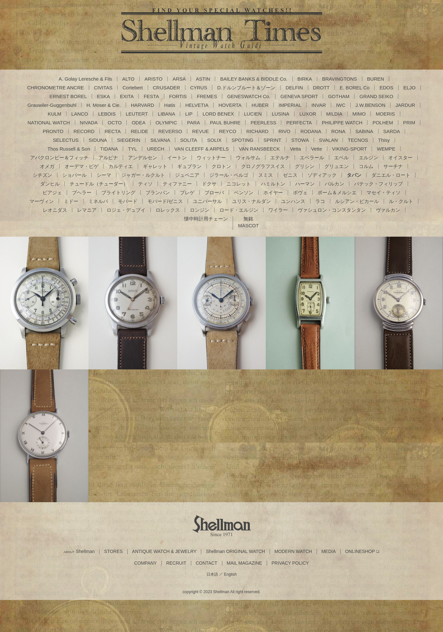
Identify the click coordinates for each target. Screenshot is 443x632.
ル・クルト (401, 201)
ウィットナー (211, 157)
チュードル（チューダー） (99, 183)
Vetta (295, 148)
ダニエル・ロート (390, 175)
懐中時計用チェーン (206, 218)
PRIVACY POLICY (290, 563)
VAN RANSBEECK (259, 148)
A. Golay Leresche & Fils (85, 78)
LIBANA (166, 113)
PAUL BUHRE (225, 122)
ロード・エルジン (238, 210)
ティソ (145, 183)
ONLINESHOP (360, 551)
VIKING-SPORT (349, 148)
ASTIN (203, 78)
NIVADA (89, 122)
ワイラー (278, 210)
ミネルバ (98, 201)
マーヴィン (41, 201)
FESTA (151, 96)
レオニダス (55, 210)
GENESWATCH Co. (248, 96)
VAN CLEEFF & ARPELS (201, 148)
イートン (177, 157)
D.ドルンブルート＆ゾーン (246, 87)
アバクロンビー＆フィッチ (59, 157)
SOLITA (188, 140)
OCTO (115, 122)
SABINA (364, 131)
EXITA (127, 96)
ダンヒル (50, 183)
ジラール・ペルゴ (228, 175)
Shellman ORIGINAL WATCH (235, 551)
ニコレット (239, 183)
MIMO (359, 113)
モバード (127, 201)
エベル (341, 157)
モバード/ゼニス (165, 201)
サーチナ (393, 166)
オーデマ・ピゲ (81, 166)
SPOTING (243, 140)
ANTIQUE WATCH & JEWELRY (164, 551)
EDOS (386, 87)
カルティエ (121, 166)
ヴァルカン (388, 210)
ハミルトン (273, 183)
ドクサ (209, 183)
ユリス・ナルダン (251, 201)
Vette (316, 148)
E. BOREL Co (354, 87)
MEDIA (328, 551)
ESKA (103, 96)
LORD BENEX (218, 113)
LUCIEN (253, 113)
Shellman (79, 551)
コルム (366, 166)
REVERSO (170, 131)
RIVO (284, 131)
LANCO (79, 113)
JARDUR (405, 105)
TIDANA (109, 148)
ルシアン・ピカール (357, 201)
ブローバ (214, 192)
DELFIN (294, 87)
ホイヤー (273, 192)
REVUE (200, 131)
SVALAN (328, 140)
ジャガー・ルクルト (143, 175)
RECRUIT (176, 563)
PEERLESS (263, 122)
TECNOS (358, 140)
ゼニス (290, 175)
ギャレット (155, 166)
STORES (113, 551)
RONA (338, 131)
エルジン (368, 157)
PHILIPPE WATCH (342, 122)
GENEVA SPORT (299, 96)
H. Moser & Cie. (104, 105)
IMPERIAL (290, 105)
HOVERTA (229, 105)
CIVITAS (103, 87)
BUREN (375, 78)
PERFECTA (299, 122)
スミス (265, 175)
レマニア (87, 210)
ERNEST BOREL (68, 96)
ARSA (179, 78)
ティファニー (177, 183)
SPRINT (272, 140)
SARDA (391, 131)
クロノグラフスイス (263, 166)
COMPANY (145, 563)
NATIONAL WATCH (49, 122)
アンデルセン (142, 157)
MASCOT (248, 225)
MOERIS (385, 113)
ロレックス (168, 210)
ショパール (74, 175)
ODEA (139, 122)
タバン (354, 175)
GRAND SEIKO (376, 96)
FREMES (207, 96)
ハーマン (305, 183)
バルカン (334, 183)
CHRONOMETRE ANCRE (55, 87)
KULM (54, 113)
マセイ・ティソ (384, 192)
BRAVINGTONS (339, 78)
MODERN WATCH (293, 551)
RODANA (310, 131)
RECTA (113, 131)
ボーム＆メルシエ (337, 192)
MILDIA (334, 113)
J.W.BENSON (371, 105)
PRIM (409, 122)
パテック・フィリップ (378, 183)
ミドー (71, 201)
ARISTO (154, 78)
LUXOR (307, 113)
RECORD (84, 131)
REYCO (227, 131)
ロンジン (199, 210)
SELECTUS (65, 140)
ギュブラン (189, 166)
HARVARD (142, 105)
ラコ (320, 201)
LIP (188, 113)
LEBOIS (107, 113)
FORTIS (178, 96)
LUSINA (280, 113)
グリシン (304, 166)
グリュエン (336, 166)
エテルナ (280, 157)
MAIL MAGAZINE (244, 563)
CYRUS (198, 87)
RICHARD (257, 131)
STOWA (300, 140)
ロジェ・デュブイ (126, 210)
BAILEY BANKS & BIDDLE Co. (253, 78)
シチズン (42, 175)
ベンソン (243, 192)
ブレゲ (187, 192)
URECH (155, 148)
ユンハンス (293, 201)
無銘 (248, 218)
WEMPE (386, 148)
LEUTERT (137, 113)
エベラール (312, 157)
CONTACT (206, 563)
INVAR (318, 105)
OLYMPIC (166, 122)
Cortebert (132, 87)
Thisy (384, 140)
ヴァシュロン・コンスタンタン (332, 210)
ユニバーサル (207, 201)
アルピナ (108, 157)
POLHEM (382, 122)
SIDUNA (98, 140)
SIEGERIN (128, 140)
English (230, 574)
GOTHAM (338, 96)
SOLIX (214, 140)
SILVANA (160, 140)
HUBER (260, 105)
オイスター (400, 157)
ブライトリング (118, 192)
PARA (193, 122)
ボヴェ (300, 192)
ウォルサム (248, 157)
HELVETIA (196, 105)
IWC (340, 105)
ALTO (128, 78)
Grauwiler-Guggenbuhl (52, 105)
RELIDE (139, 131)
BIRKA (304, 78)
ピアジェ (52, 192)
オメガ (47, 166)
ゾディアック (322, 175)
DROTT (321, 87)
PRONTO (53, 131)
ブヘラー (81, 192)
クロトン (221, 166)
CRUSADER (166, 87)
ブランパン (158, 192)
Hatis (169, 105)
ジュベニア (187, 175)
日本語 (212, 574)
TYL (132, 148)
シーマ (104, 175)
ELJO (409, 87)
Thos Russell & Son (68, 148)
